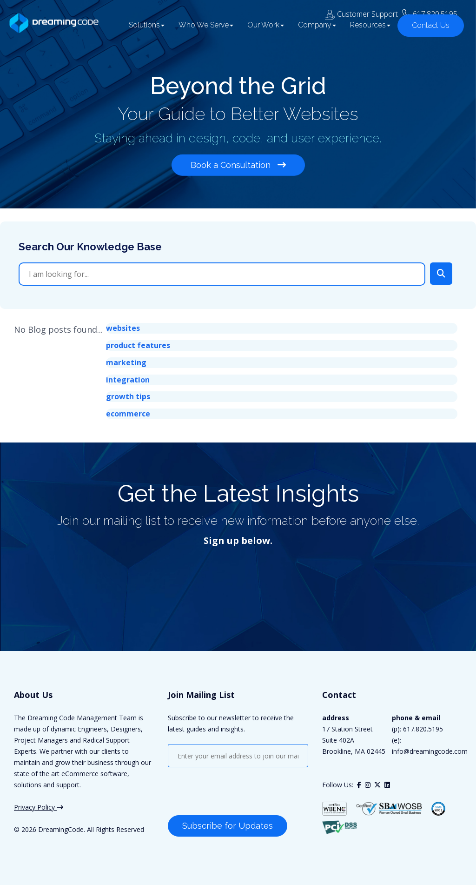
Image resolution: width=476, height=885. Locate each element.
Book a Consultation (238, 163)
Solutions (142, 29)
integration (128, 380)
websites (123, 328)
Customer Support (361, 10)
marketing (126, 362)
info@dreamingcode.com (430, 751)
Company (313, 29)
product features (138, 345)
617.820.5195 (435, 10)
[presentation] (238, 792)
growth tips (128, 396)
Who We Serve (201, 29)
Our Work (261, 29)
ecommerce (128, 414)
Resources (366, 29)
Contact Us (426, 29)
